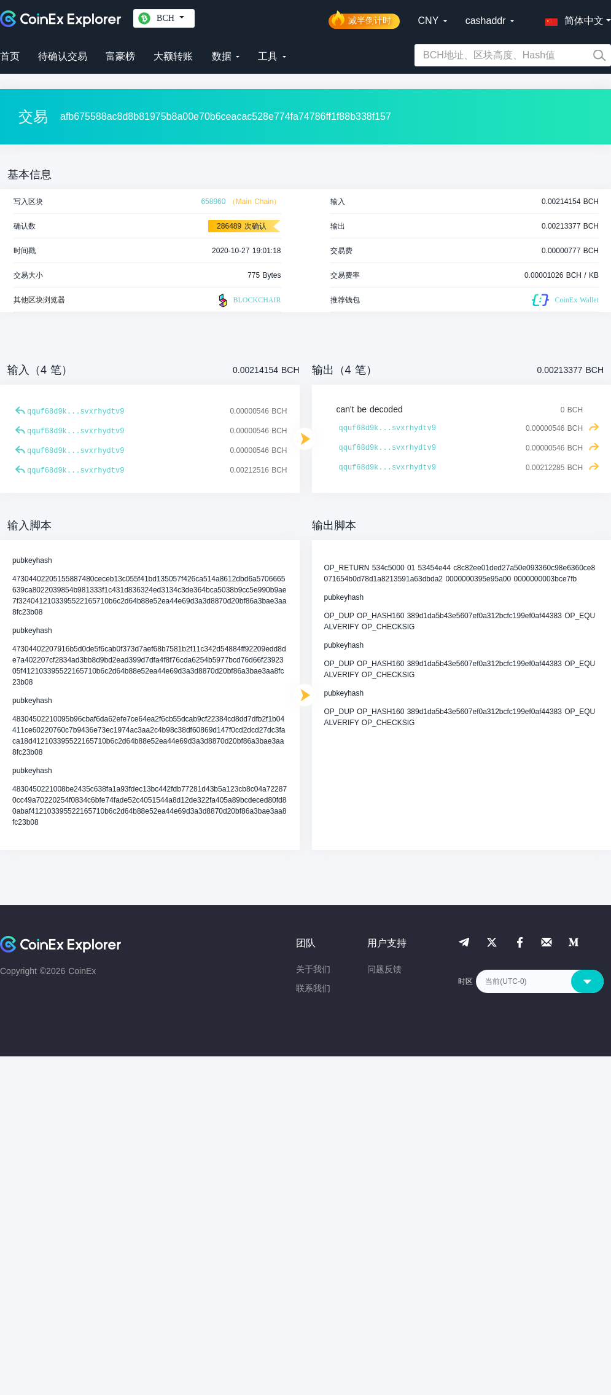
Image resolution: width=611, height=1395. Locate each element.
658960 (213, 201)
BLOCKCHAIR (248, 300)
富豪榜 (120, 56)
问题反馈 (384, 969)
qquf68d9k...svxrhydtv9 (75, 411)
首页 (10, 56)
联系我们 (313, 988)
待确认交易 (62, 56)
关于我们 (313, 969)
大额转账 (173, 56)
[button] (571, 18)
